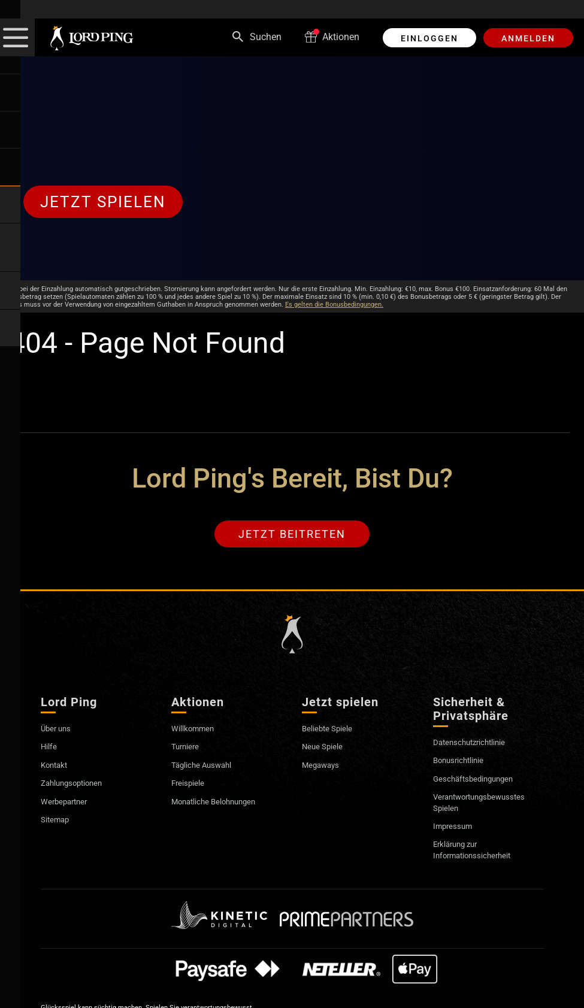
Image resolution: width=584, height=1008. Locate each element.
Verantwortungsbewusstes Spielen (488, 805)
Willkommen (197, 731)
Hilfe (50, 749)
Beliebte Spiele (332, 731)
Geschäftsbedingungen (481, 781)
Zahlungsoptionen (79, 785)
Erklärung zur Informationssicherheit (479, 852)
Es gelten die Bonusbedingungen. (334, 304)
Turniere (188, 749)
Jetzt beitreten (292, 535)
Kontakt (57, 767)
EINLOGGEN (429, 38)
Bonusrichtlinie (463, 762)
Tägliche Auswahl (208, 767)
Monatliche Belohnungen (223, 804)
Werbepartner (69, 804)
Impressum (455, 828)
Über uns (59, 731)
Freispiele (191, 785)
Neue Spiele (326, 749)
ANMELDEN (528, 38)
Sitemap (58, 822)
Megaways (324, 767)
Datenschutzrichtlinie (476, 744)
